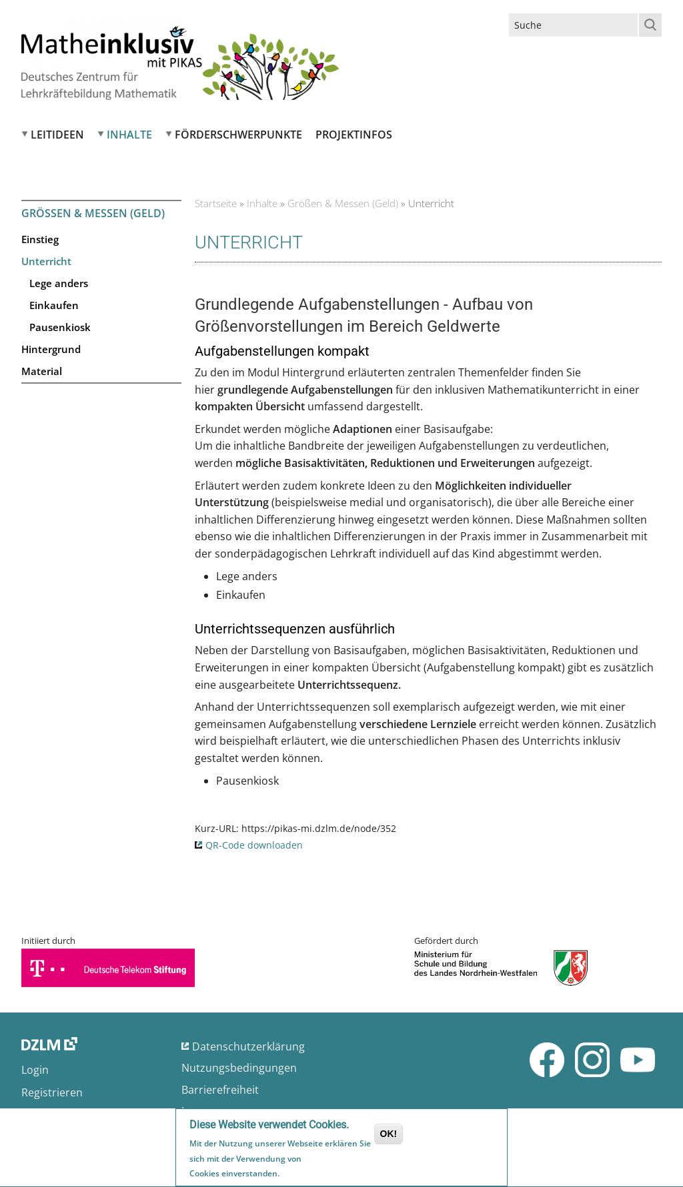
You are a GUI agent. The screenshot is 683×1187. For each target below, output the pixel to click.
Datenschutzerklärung (248, 1046)
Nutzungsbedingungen (239, 1067)
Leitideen (57, 134)
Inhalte (129, 134)
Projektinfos (353, 134)
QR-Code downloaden (254, 845)
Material (41, 371)
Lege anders (58, 283)
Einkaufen (54, 305)
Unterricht (46, 261)
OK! (389, 1135)
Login (35, 1069)
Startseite (216, 203)
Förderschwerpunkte (238, 134)
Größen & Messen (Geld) (342, 203)
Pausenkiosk (60, 327)
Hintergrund (51, 349)
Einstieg (40, 239)
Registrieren (52, 1092)
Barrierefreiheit (220, 1089)
